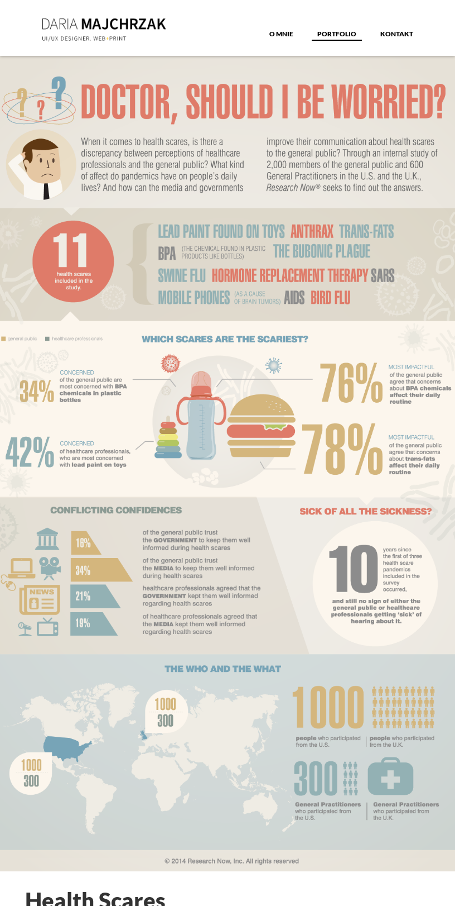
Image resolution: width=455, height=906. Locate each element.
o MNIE (281, 34)
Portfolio (336, 34)
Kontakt (396, 34)
